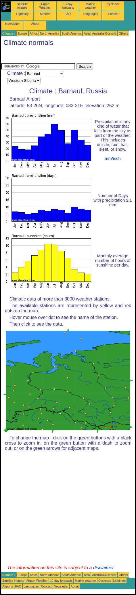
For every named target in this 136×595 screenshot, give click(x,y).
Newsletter (12, 23)
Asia (87, 33)
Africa (33, 33)
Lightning (22, 14)
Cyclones (113, 4)
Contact (113, 14)
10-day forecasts (68, 5)
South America (71, 33)
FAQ (68, 14)
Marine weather (90, 5)
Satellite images (22, 5)
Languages (90, 14)
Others (123, 33)
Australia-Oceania (104, 33)
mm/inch (112, 158)
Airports (45, 14)
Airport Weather (45, 5)
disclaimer (103, 567)
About (35, 23)
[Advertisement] (47, 56)
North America (50, 33)
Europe (22, 33)
